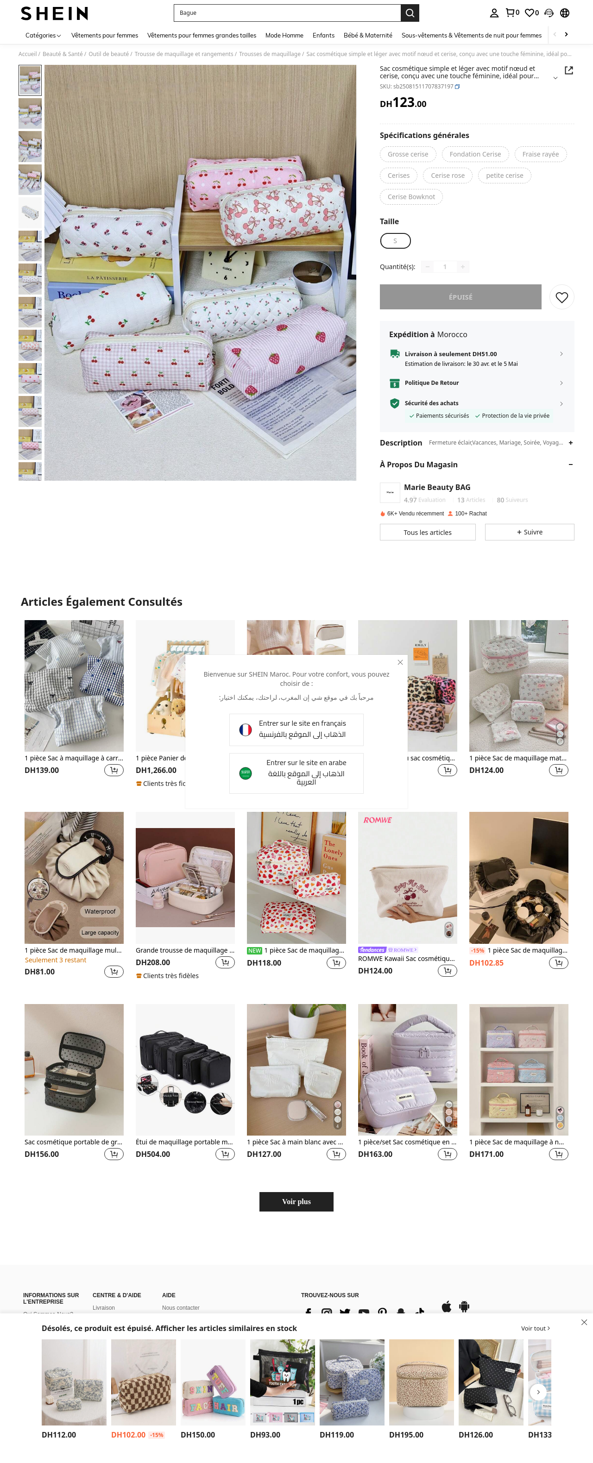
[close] (400, 662)
